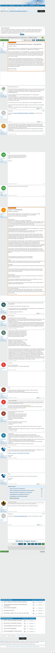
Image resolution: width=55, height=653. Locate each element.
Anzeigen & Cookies (23, 646)
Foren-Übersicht (3, 635)
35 (40, 40)
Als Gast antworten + (4, 40)
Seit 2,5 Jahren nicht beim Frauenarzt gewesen (15, 602)
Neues (6, 5)
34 (38, 40)
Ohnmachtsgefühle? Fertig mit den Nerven (14, 631)
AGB (27, 646)
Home (2, 5)
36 (42, 40)
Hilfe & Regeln (32, 5)
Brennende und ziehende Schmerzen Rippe (14, 623)
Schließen (22, 34)
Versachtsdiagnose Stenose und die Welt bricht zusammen (18, 625)
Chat (27, 5)
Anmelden (42, 7)
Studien (37, 5)
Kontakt (7, 646)
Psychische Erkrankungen (11, 635)
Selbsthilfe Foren (12, 5)
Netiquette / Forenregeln (32, 646)
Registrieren (37, 7)
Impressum (14, 646)
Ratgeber (22, 5)
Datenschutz (18, 646)
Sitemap (38, 646)
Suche (18, 5)
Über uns (10, 646)
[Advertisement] (18, 379)
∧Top (52, 652)
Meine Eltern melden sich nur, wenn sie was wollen (16, 613)
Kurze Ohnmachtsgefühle (10, 607)
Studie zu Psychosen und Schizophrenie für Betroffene (18, 453)
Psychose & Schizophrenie (21, 635)
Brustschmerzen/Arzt (9, 610)
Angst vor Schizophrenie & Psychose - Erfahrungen (18, 37)
